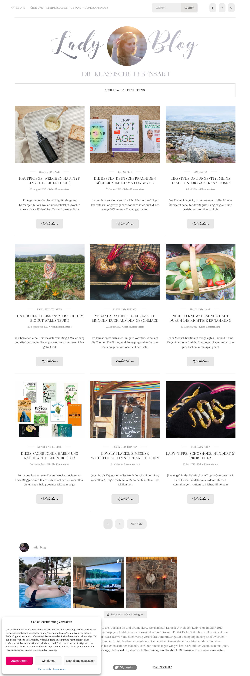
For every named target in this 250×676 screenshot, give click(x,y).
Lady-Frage (101, 650)
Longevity (125, 171)
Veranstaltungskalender (89, 8)
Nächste (137, 524)
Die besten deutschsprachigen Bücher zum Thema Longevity (125, 180)
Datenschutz (44, 669)
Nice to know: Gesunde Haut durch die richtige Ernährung (200, 318)
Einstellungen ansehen (80, 660)
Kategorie (18, 8)
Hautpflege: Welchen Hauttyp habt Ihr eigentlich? (49, 180)
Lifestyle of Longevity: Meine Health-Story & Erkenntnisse (201, 180)
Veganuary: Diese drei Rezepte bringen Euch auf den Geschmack (125, 318)
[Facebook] (212, 7)
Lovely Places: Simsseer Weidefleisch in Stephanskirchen (125, 455)
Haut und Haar (49, 171)
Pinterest (185, 650)
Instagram (157, 650)
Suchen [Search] (189, 8)
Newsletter (216, 650)
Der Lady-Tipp (200, 446)
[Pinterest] (231, 7)
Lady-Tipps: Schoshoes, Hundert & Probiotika (200, 455)
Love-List (121, 650)
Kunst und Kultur (49, 446)
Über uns (36, 8)
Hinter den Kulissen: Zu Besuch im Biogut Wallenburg (49, 318)
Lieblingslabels (57, 8)
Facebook (171, 650)
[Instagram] (222, 7)
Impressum (59, 669)
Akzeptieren (19, 660)
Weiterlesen (49, 224)
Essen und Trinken (49, 309)
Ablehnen (48, 660)
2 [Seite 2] (120, 524)
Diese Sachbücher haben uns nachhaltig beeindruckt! (49, 455)
